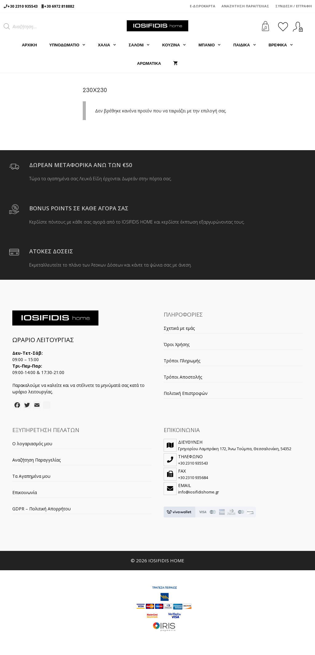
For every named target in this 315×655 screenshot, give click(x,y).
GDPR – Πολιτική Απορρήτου (41, 509)
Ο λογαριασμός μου (32, 443)
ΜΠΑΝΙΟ (212, 45)
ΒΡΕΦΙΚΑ (284, 45)
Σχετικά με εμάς (179, 328)
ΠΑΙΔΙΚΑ (247, 45)
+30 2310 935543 (22, 6)
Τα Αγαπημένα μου (31, 476)
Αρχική (29, 45)
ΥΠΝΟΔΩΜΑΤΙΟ (70, 45)
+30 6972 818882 (59, 6)
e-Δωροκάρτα (202, 6)
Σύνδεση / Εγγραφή (293, 6)
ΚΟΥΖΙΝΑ (177, 45)
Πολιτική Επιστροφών (186, 393)
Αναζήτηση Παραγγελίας (245, 6)
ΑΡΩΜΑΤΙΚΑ (149, 63)
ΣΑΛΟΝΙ (142, 45)
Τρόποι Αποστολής (183, 377)
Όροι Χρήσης (176, 344)
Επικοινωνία (24, 492)
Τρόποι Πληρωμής (182, 361)
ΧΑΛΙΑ (110, 45)
